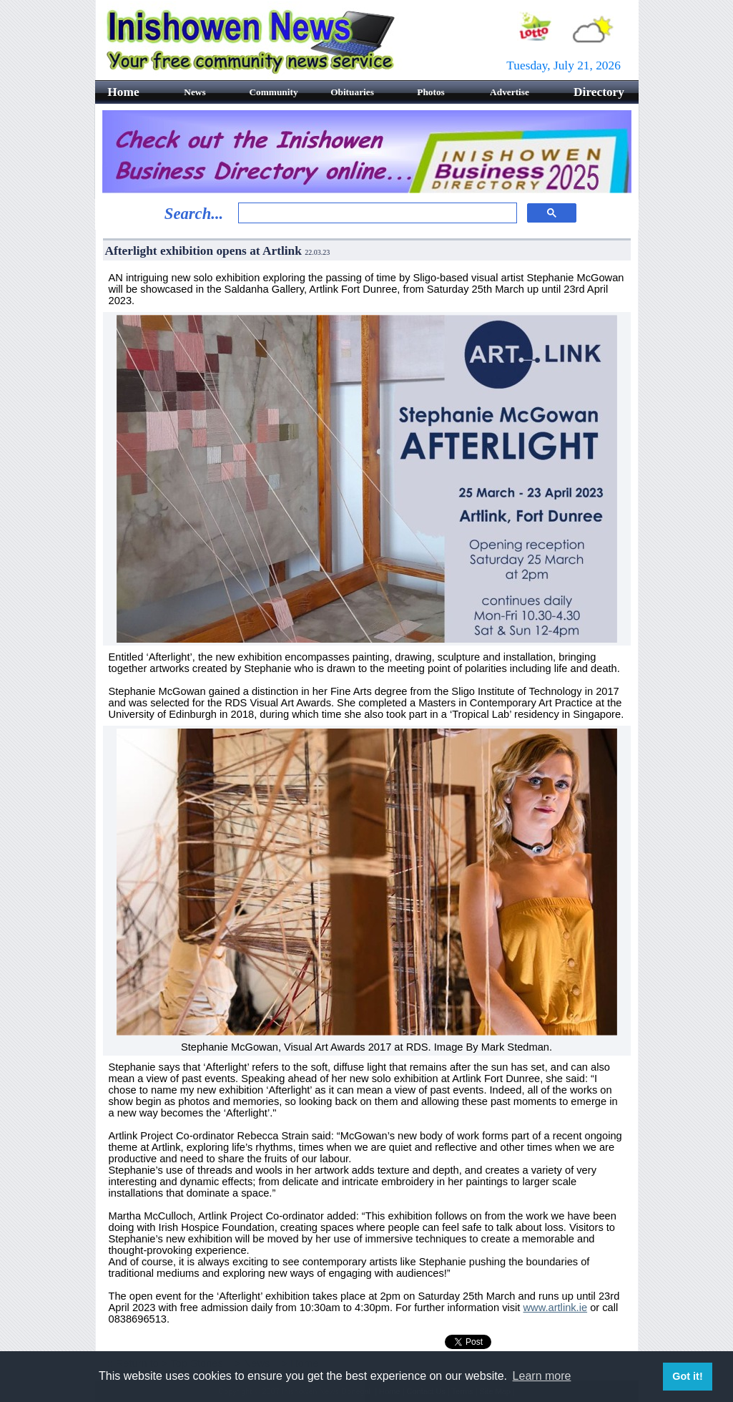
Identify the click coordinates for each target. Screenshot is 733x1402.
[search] (375, 213)
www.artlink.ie (555, 1307)
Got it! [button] (687, 1376)
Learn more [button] (542, 1376)
